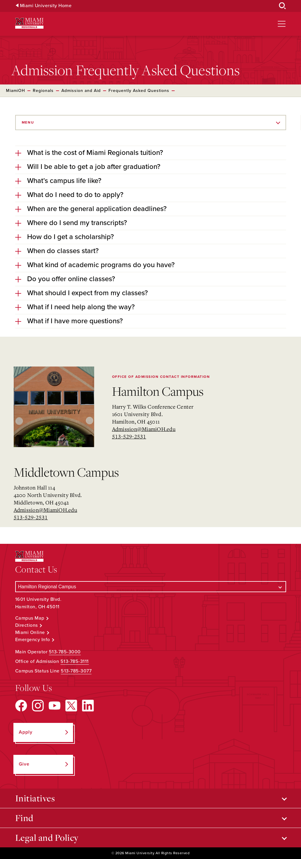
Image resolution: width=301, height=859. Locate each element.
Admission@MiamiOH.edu (144, 428)
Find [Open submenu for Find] (24, 818)
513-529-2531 (129, 436)
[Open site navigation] (281, 23)
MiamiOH (15, 90)
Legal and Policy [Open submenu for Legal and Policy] (47, 837)
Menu (28, 122)
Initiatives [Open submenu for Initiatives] (35, 798)
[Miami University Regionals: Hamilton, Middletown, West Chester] (29, 23)
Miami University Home (46, 6)
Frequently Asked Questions (138, 90)
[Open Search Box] (282, 6)
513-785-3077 (76, 671)
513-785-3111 (74, 661)
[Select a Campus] (150, 586)
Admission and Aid (81, 90)
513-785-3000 (65, 652)
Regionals (43, 90)
